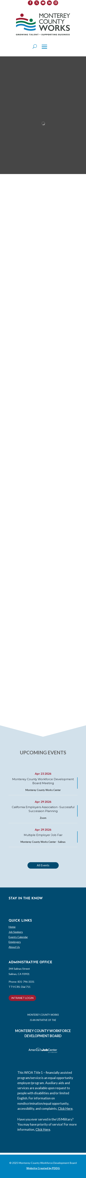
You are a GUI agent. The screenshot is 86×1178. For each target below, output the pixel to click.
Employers (15, 941)
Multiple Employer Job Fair (43, 835)
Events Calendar (18, 937)
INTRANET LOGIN (22, 997)
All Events (43, 865)
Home (12, 926)
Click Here (65, 1109)
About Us (14, 947)
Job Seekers (16, 931)
